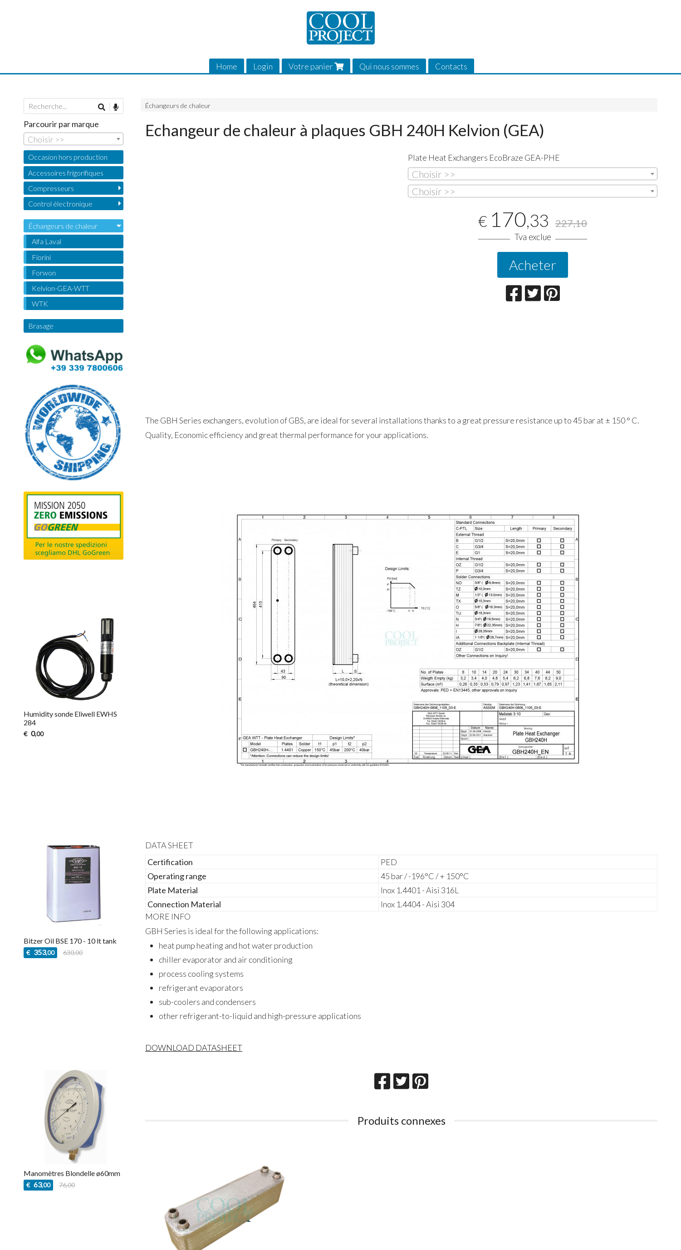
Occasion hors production (68, 157)
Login (263, 66)
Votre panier (316, 66)
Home (226, 66)
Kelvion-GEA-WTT (60, 288)
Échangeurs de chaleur (178, 105)
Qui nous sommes (389, 66)
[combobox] (532, 173)
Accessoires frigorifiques (65, 172)
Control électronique (60, 203)
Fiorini (41, 257)
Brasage (41, 325)
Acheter (532, 264)
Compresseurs (51, 188)
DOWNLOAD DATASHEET (193, 1048)
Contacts (451, 66)
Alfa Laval (46, 241)
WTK (40, 303)
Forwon (44, 272)
